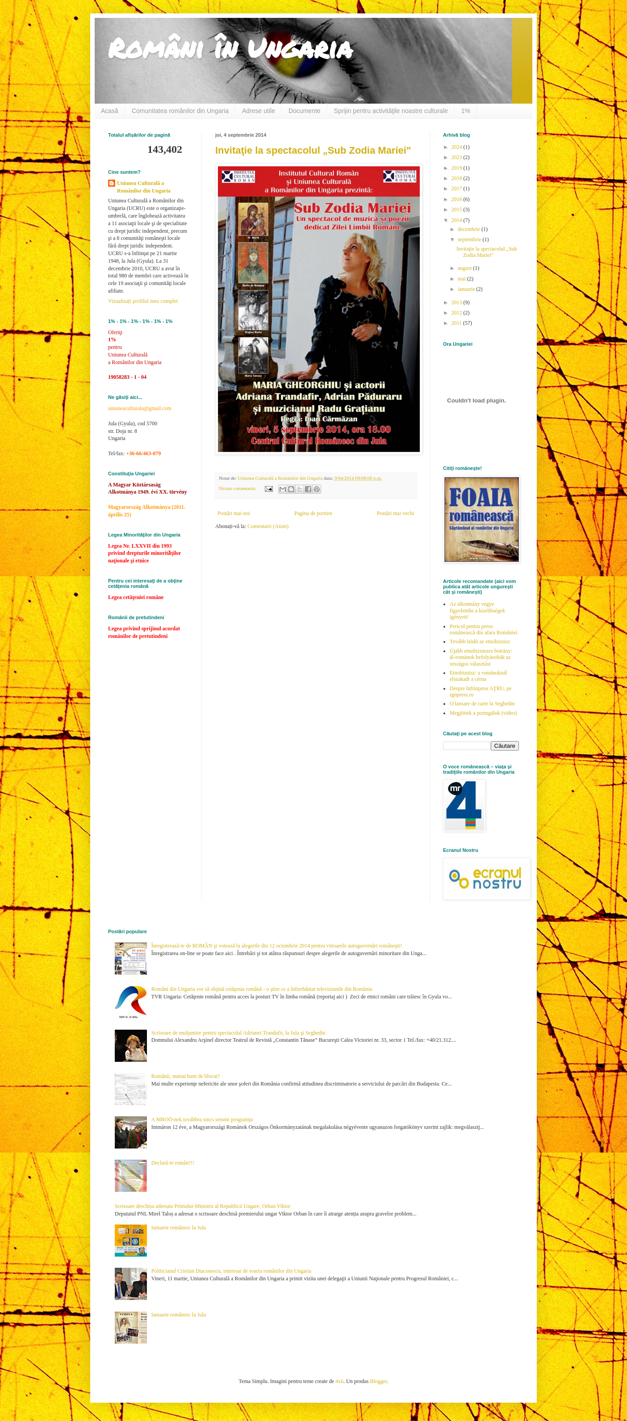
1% (465, 110)
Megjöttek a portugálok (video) (483, 713)
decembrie (469, 229)
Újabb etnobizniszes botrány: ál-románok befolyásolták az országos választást (481, 657)
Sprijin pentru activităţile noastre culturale (391, 110)
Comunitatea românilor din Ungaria (180, 110)
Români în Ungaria (230, 47)
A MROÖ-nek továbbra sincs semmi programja (202, 1119)
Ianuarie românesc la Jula (178, 1227)
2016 (457, 199)
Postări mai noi (233, 513)
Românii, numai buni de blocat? (185, 1076)
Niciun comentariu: (238, 488)
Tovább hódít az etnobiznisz (480, 641)
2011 (457, 323)
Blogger (378, 1381)
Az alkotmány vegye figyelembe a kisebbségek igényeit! (477, 610)
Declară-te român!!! (172, 1163)
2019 (457, 168)
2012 (457, 313)
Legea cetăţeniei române (135, 597)
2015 (457, 209)
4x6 (339, 1381)
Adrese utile (258, 110)
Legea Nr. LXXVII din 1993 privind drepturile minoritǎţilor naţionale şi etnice (144, 553)
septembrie (470, 239)
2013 (457, 302)
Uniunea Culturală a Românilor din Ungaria (144, 187)
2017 (457, 188)
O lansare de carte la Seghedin (482, 703)
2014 (457, 220)
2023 (457, 157)
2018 (457, 178)
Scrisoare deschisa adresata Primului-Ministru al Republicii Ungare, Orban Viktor (202, 1206)
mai (462, 279)
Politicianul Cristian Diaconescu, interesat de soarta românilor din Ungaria (231, 1271)
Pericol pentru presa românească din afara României (484, 629)
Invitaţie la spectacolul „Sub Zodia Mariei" (313, 150)
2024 (457, 147)
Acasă (109, 110)
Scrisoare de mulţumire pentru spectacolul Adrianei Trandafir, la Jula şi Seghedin (238, 1033)
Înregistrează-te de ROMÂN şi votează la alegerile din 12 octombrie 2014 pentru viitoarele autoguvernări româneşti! (276, 946)
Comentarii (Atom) (267, 526)
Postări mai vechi (395, 513)
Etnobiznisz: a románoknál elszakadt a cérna (478, 676)
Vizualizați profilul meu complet (143, 301)
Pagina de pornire (313, 513)
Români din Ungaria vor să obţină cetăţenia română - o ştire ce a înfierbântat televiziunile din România (261, 989)
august (465, 268)
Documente (304, 110)
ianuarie (467, 289)
